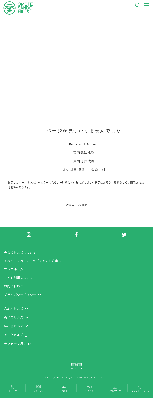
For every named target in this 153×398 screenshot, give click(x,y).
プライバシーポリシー (22, 294)
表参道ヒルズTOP (76, 205)
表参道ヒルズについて (20, 252)
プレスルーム (13, 269)
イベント (64, 390)
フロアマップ (115, 390)
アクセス (89, 390)
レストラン (38, 390)
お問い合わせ (13, 286)
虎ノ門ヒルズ (16, 317)
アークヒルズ (16, 335)
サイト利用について (18, 277)
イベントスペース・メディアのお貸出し (33, 261)
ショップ (13, 390)
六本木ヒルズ (16, 308)
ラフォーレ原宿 (17, 343)
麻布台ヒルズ (16, 326)
